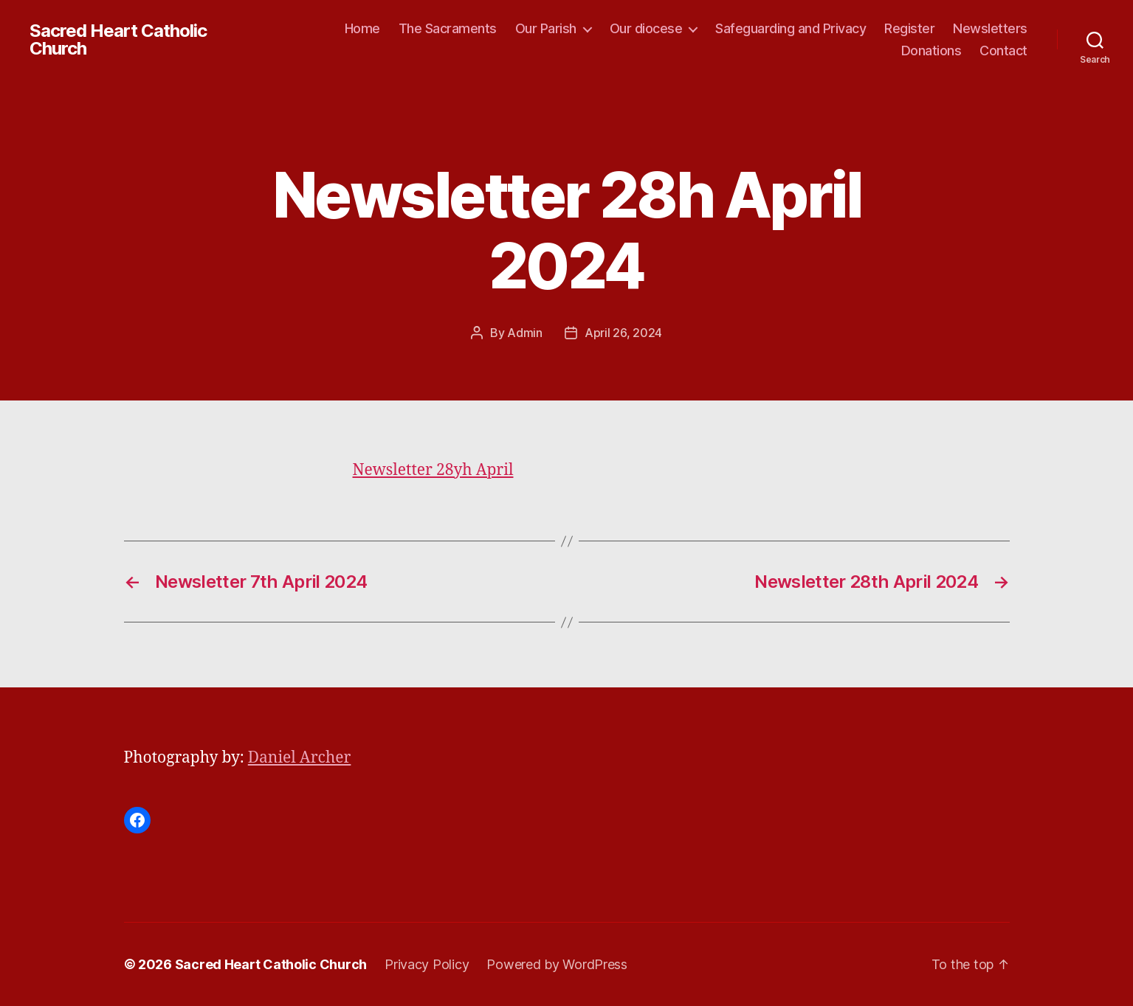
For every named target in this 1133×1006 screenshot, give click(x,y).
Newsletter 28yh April (433, 470)
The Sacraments (448, 28)
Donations (931, 50)
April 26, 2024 (623, 332)
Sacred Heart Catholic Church (118, 40)
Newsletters (990, 28)
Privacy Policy (427, 964)
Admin (525, 332)
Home (362, 28)
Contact (1003, 50)
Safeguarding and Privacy (790, 28)
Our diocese (646, 28)
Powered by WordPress (556, 964)
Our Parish (545, 28)
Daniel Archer (299, 758)
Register (909, 28)
